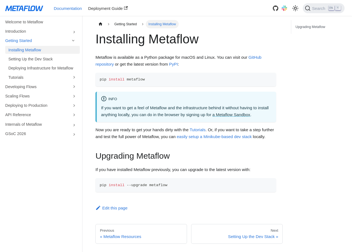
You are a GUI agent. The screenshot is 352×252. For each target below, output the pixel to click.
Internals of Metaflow (23, 124)
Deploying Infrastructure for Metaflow (40, 68)
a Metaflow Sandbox (231, 114)
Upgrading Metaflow (310, 27)
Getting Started (18, 40)
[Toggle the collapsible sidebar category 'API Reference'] (74, 115)
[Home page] (100, 24)
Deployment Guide (108, 8)
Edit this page (111, 208)
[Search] (324, 8)
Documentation (68, 8)
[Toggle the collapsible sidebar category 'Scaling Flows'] (74, 96)
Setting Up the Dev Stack (30, 59)
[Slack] (284, 8)
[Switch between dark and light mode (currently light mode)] (295, 8)
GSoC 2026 (15, 133)
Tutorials (15, 77)
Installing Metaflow (24, 50)
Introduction (15, 31)
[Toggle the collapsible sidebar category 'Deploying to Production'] (74, 105)
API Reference (18, 115)
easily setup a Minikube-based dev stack (214, 136)
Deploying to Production (26, 105)
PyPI (173, 64)
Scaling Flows (17, 96)
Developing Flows (21, 87)
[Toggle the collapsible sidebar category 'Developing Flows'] (74, 87)
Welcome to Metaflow (24, 22)
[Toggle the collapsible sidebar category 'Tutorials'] (74, 77)
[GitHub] (275, 8)
